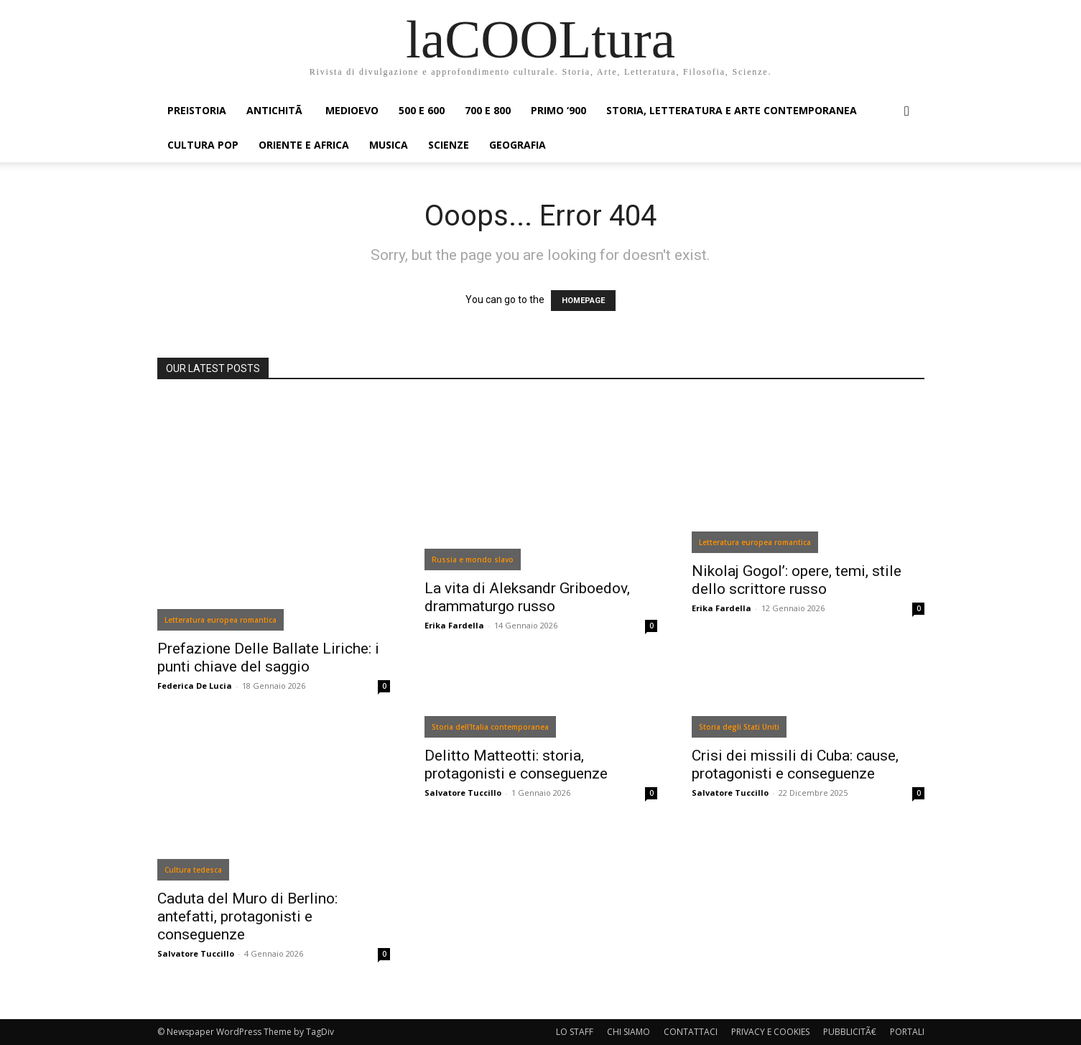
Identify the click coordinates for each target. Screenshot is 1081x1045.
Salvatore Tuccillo (195, 953)
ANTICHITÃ (275, 110)
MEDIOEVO (352, 110)
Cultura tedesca (193, 870)
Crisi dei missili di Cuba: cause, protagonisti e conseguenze (795, 764)
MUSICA (388, 145)
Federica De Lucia (194, 685)
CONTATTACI (691, 1032)
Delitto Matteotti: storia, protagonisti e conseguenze (516, 764)
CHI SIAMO (628, 1032)
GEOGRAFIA (517, 145)
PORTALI (907, 1032)
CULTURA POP (202, 145)
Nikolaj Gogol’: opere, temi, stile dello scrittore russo (796, 580)
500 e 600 (422, 110)
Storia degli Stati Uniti (739, 727)
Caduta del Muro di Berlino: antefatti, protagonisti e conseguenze (247, 916)
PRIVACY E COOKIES (770, 1032)
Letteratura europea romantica (220, 620)
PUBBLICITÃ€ (849, 1032)
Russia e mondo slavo (473, 559)
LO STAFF (574, 1032)
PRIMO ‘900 (558, 110)
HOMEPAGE (583, 300)
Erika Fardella (454, 625)
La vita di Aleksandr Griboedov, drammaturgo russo (527, 597)
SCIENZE (448, 145)
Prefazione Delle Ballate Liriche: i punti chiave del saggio (268, 657)
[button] (907, 112)
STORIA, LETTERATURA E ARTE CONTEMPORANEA (731, 110)
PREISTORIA (196, 110)
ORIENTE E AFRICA (304, 145)
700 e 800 (488, 110)
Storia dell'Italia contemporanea (490, 727)
